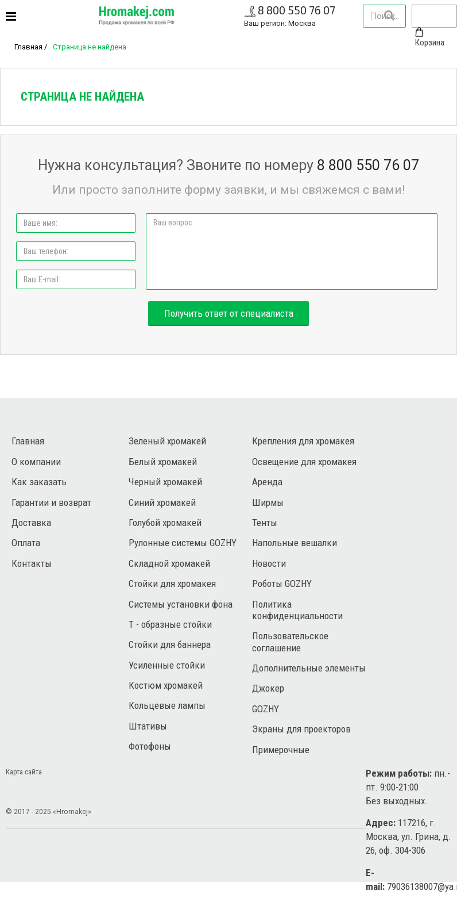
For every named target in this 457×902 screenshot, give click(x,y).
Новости (269, 563)
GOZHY (265, 709)
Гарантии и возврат (51, 502)
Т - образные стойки (170, 624)
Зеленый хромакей (167, 441)
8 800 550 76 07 (296, 10)
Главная (28, 47)
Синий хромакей (162, 502)
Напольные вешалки (294, 542)
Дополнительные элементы (309, 668)
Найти (388, 15)
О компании (36, 461)
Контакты (31, 563)
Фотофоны (150, 746)
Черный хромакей (165, 482)
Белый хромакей (163, 461)
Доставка (31, 522)
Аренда (267, 482)
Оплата (25, 542)
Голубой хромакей (165, 522)
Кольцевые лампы (167, 705)
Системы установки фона (181, 604)
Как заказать (39, 482)
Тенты (264, 522)
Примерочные (280, 749)
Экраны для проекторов (301, 729)
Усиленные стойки (167, 665)
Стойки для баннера (170, 644)
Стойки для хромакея (172, 583)
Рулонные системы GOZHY (183, 542)
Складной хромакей (169, 563)
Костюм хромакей (166, 685)
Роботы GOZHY (282, 583)
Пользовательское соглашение (290, 641)
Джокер (268, 688)
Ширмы (268, 502)
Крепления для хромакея (303, 441)
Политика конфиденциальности (297, 609)
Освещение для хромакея (304, 461)
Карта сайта (24, 771)
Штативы (148, 726)
